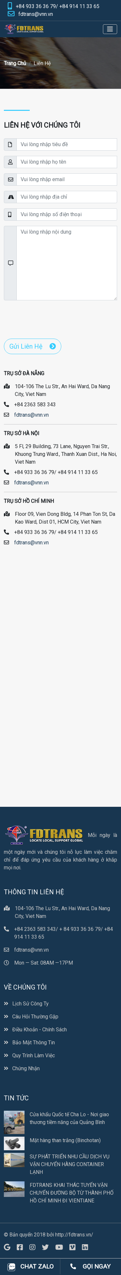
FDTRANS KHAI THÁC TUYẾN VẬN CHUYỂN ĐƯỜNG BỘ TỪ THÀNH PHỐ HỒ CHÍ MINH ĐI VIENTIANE (72, 1193)
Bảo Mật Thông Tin (29, 1042)
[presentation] (53, 318)
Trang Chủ (15, 63)
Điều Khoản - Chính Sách (35, 1029)
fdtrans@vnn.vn (35, 14)
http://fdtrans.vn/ (74, 1235)
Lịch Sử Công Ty (26, 1004)
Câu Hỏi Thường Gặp (31, 1017)
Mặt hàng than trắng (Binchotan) (65, 1140)
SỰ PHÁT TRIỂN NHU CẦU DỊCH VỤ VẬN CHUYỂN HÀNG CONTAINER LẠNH (69, 1164)
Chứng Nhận (22, 1068)
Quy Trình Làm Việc (29, 1055)
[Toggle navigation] (110, 29)
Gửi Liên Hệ (32, 346)
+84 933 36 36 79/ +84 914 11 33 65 (57, 6)
